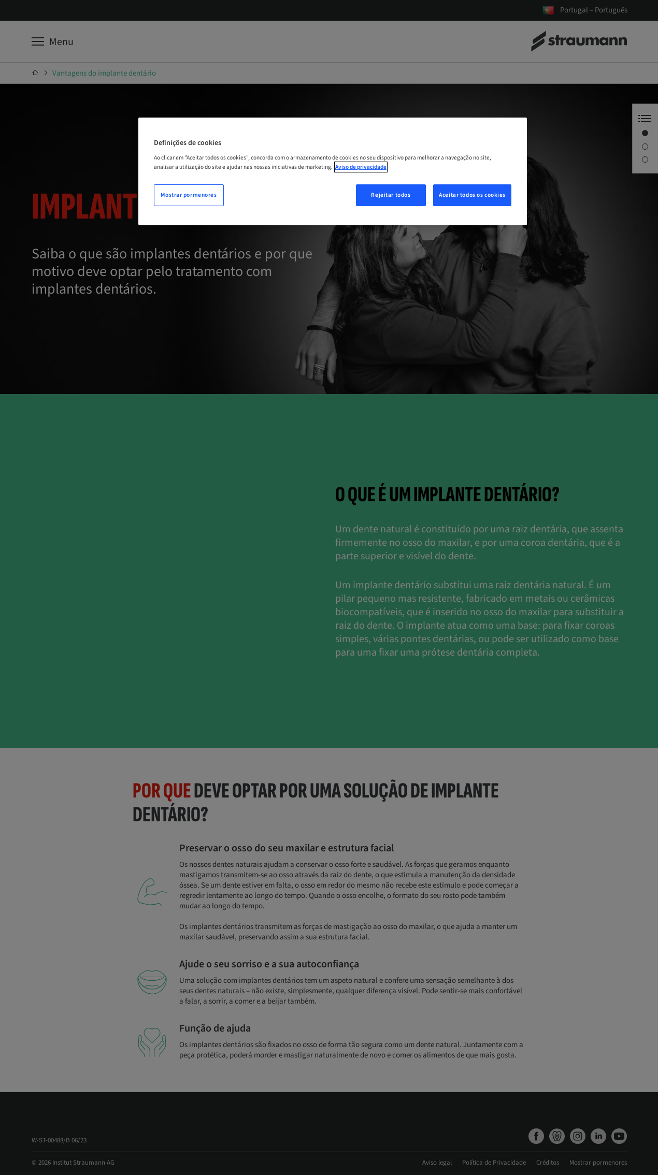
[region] (332, 171)
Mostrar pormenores (189, 195)
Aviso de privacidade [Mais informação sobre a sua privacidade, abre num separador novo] (361, 167)
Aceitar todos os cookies (472, 195)
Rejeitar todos (390, 195)
